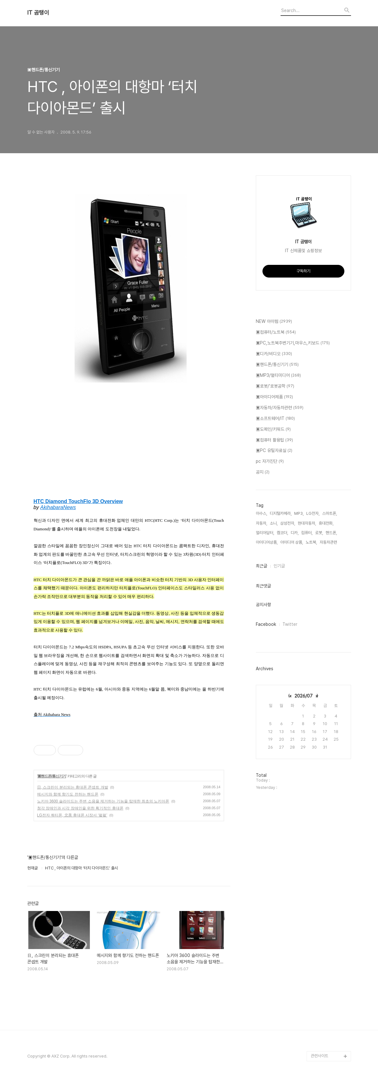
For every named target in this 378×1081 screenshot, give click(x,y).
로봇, (319, 532)
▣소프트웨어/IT (275, 419)
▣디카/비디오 (274, 354)
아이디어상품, (267, 542)
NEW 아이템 (274, 321)
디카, (295, 532)
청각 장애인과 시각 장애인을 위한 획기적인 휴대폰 (80, 808)
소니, (274, 523)
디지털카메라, (281, 513)
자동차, (261, 523)
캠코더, (282, 532)
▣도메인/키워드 (273, 429)
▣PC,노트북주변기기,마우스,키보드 (293, 343)
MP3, (299, 513)
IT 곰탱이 (38, 13)
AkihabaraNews (58, 507)
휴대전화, (326, 523)
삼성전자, (287, 523)
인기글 (279, 565)
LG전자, (313, 513)
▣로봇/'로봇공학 (275, 386)
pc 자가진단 (270, 461)
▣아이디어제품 (274, 397)
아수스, (261, 513)
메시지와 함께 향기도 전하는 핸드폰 (67, 794)
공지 (262, 472)
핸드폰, (331, 532)
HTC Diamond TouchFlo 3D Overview (78, 501)
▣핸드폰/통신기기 (51, 776)
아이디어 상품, (291, 542)
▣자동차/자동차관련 (279, 408)
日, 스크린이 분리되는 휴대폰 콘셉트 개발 (72, 787)
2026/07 (304, 696)
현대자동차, (307, 523)
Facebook (266, 624)
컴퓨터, (307, 532)
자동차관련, (329, 542)
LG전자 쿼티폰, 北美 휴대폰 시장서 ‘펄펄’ (72, 815)
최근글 (261, 565)
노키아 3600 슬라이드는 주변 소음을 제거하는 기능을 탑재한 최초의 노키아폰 (103, 801)
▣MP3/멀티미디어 (278, 375)
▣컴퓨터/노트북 (276, 332)
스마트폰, (329, 513)
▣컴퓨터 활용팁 (274, 440)
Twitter (289, 624)
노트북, (311, 542)
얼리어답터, (265, 532)
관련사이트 (319, 1055)
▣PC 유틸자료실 (274, 451)
